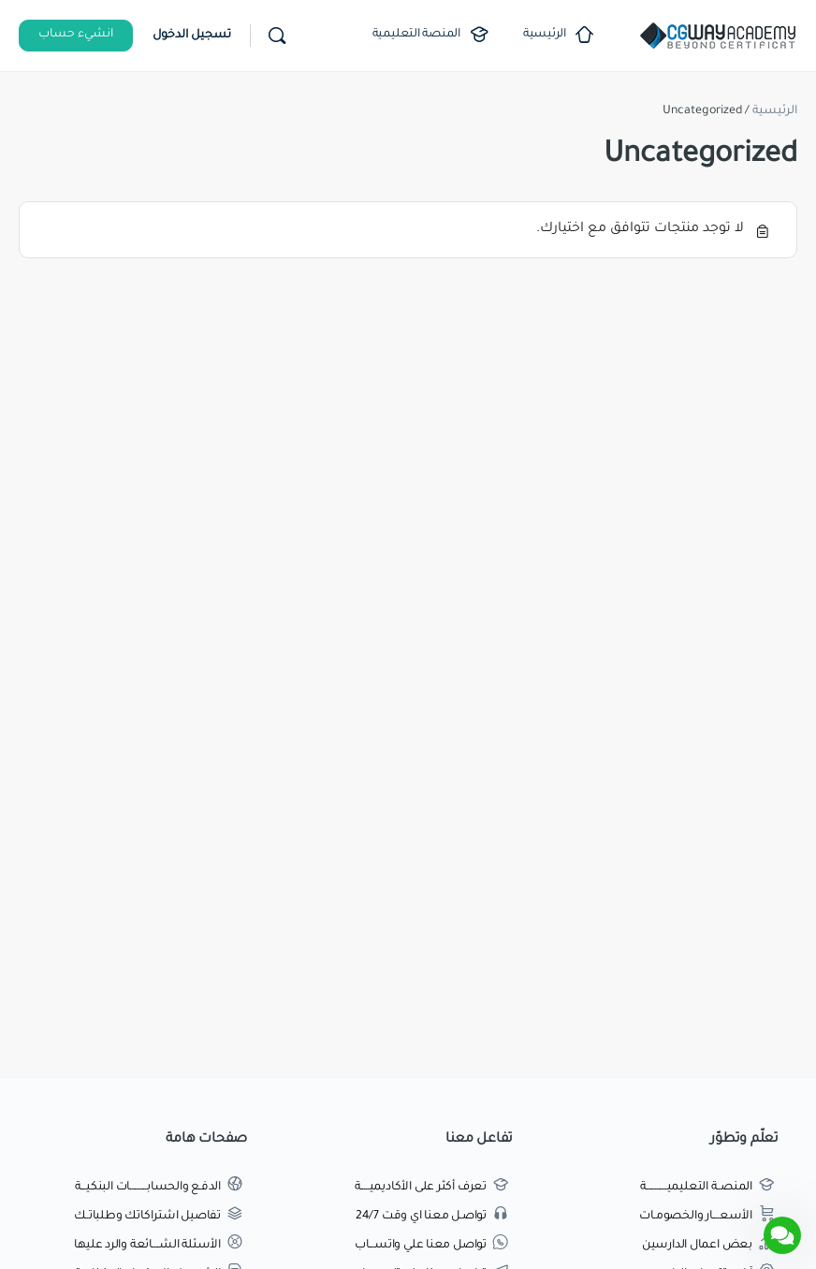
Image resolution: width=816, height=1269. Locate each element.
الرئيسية (774, 111)
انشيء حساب (75, 34)
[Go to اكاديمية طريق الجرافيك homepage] (717, 37)
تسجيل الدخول (192, 35)
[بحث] (277, 35)
